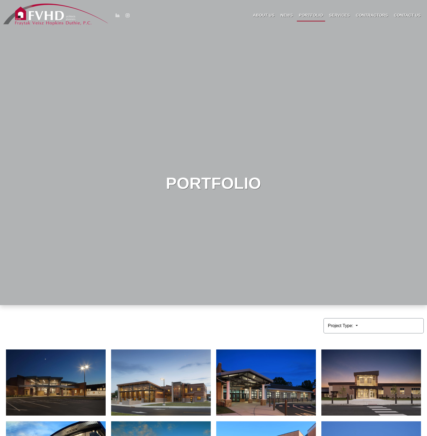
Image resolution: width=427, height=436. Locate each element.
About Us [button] (263, 15)
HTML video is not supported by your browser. (213, 152)
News (286, 15)
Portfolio (311, 15)
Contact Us (407, 15)
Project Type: (341, 325)
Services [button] (339, 15)
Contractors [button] (372, 15)
